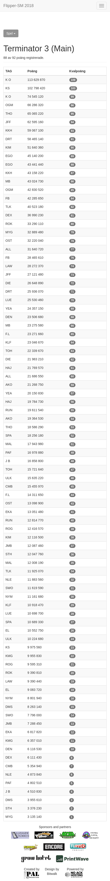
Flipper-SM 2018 (18, 5)
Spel (10, 33)
